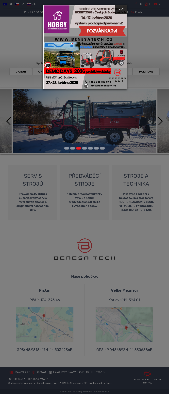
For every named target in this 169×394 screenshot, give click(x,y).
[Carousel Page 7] (102, 148)
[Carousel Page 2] (72, 148)
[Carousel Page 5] (90, 148)
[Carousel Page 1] (66, 148)
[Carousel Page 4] (84, 148)
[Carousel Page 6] (96, 148)
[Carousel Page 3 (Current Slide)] (78, 148)
